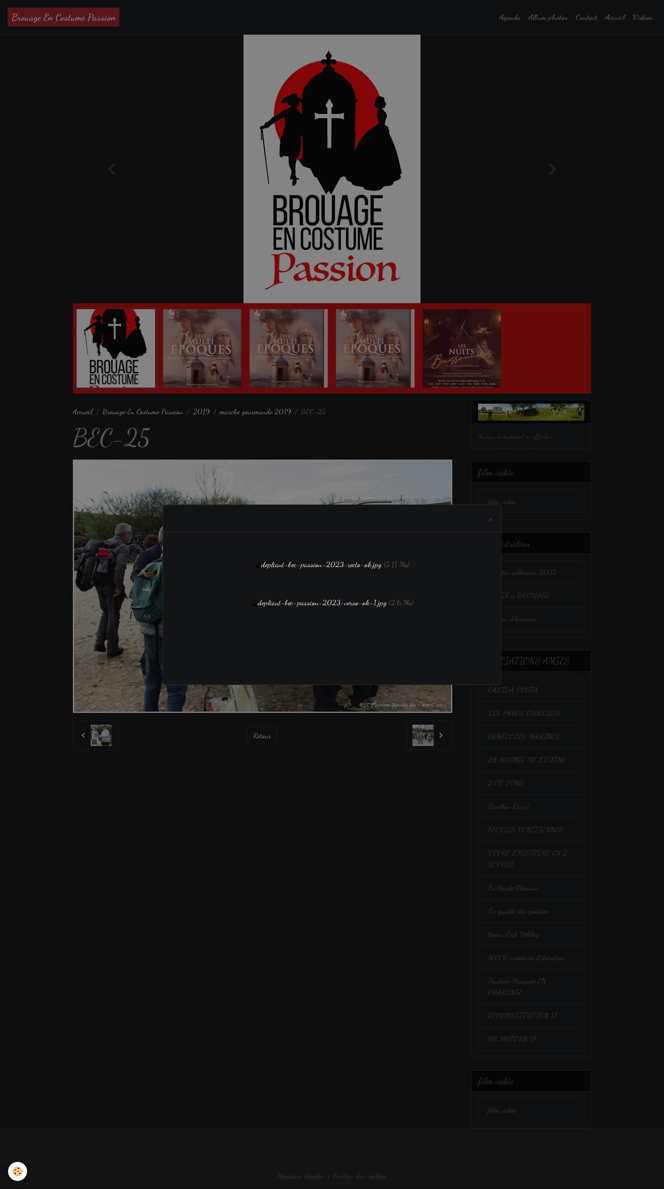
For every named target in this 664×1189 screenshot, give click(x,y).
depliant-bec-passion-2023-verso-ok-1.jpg (322, 602)
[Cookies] (18, 1171)
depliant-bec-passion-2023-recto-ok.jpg (321, 564)
